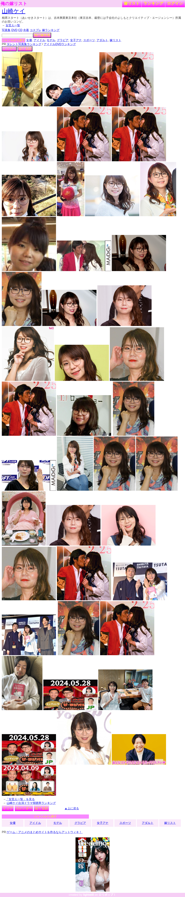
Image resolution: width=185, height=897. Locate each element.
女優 (29, 40)
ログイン (175, 3)
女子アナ (76, 40)
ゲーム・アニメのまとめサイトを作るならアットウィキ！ (45, 832)
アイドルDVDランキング (60, 44)
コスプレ (35, 30)
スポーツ (89, 40)
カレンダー (24, 808)
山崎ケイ (13, 11)
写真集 (6, 30)
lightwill (88, 894)
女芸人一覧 (13, 25)
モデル (51, 40)
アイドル (39, 40)
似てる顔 (24, 49)
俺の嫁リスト (14, 3)
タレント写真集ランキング (24, 44)
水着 (26, 30)
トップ (8, 808)
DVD (14, 30)
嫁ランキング (50, 30)
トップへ (9, 49)
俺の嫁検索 (42, 35)
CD (20, 30)
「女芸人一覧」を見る (20, 799)
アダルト (102, 40)
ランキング (153, 3)
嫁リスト (132, 3)
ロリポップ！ (107, 894)
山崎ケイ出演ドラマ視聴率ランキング (31, 803)
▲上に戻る (71, 808)
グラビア (62, 40)
